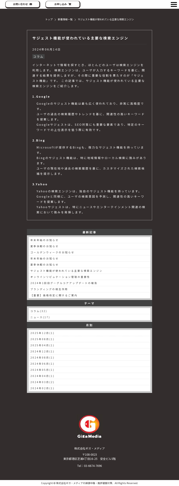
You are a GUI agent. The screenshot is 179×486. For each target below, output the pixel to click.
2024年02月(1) (42, 388)
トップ (49, 19)
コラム (38, 56)
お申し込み (60, 4)
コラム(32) (38, 311)
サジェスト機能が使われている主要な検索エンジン (80, 37)
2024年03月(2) (42, 382)
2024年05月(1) (42, 370)
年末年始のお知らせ (44, 240)
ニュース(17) (40, 317)
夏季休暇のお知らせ (44, 246)
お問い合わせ (20, 4)
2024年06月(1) (42, 363)
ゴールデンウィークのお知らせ (52, 252)
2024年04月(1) (42, 376)
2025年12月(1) (42, 333)
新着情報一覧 (65, 19)
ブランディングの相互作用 (49, 289)
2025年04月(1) (42, 345)
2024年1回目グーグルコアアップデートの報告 (64, 283)
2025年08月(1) (42, 339)
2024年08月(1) (42, 357)
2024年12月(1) (42, 351)
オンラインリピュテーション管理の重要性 (60, 277)
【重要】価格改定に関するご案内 (54, 295)
